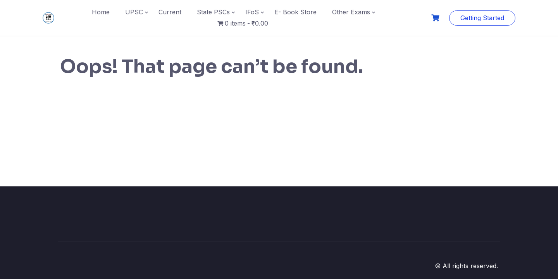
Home (101, 12)
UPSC (134, 12)
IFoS (252, 12)
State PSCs (213, 12)
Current (169, 12)
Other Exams (351, 12)
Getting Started (482, 18)
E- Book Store (295, 12)
